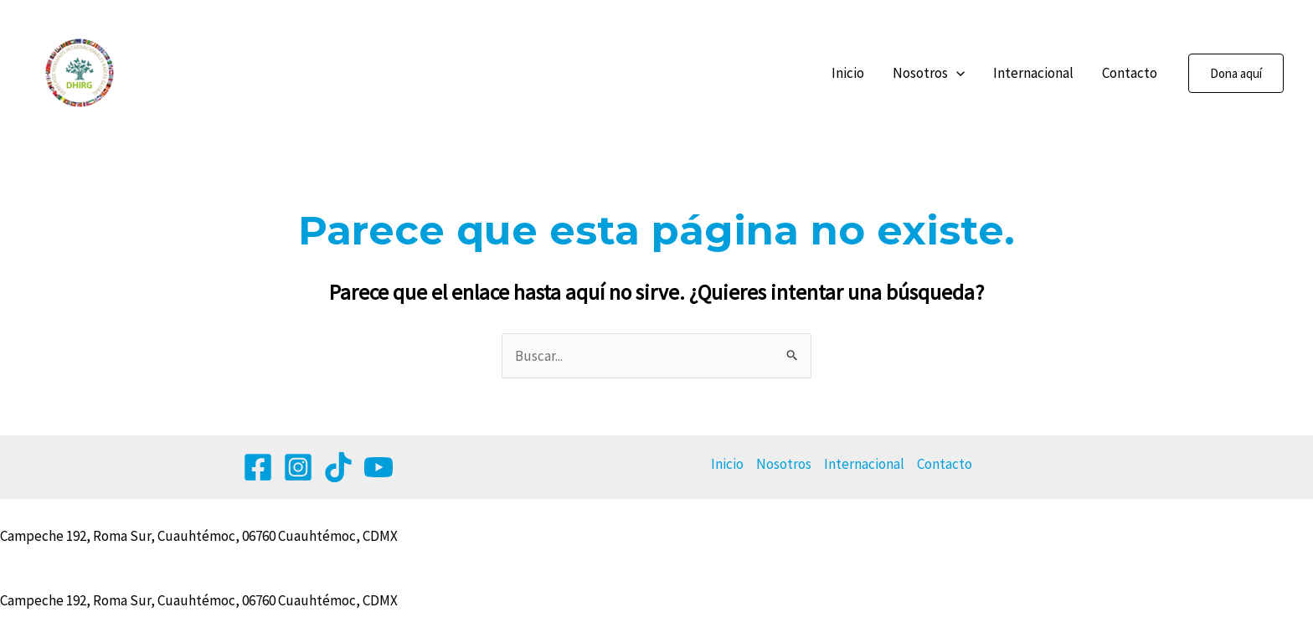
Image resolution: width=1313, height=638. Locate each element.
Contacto (1129, 73)
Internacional (1033, 73)
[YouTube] (378, 467)
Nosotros (929, 73)
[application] (956, 73)
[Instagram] (298, 467)
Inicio (848, 73)
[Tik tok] (338, 467)
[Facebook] (258, 467)
